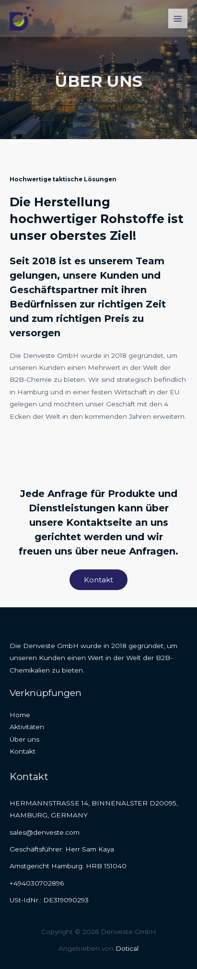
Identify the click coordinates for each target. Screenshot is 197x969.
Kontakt (22, 751)
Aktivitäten (27, 727)
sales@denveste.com (45, 832)
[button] (98, 579)
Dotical (127, 948)
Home (20, 715)
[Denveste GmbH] (22, 19)
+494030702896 (37, 883)
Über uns (24, 739)
